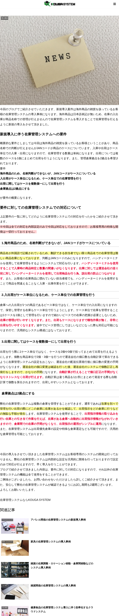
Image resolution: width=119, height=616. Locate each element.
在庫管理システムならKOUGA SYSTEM (25, 499)
